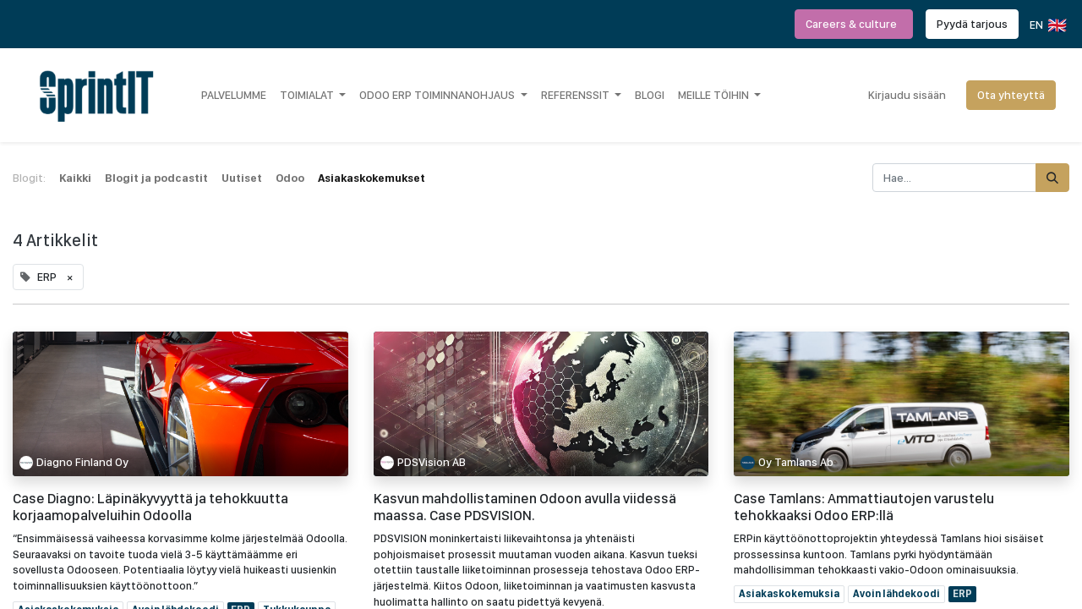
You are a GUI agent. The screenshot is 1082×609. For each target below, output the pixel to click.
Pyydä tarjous (972, 23)
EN (1047, 25)
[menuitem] (233, 95)
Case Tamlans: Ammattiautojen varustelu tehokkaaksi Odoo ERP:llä (864, 507)
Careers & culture (854, 23)
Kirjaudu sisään (907, 95)
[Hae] (1052, 177)
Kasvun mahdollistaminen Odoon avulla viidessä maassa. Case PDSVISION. (525, 507)
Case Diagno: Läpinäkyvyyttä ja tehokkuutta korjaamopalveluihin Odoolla (150, 507)
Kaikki (75, 177)
